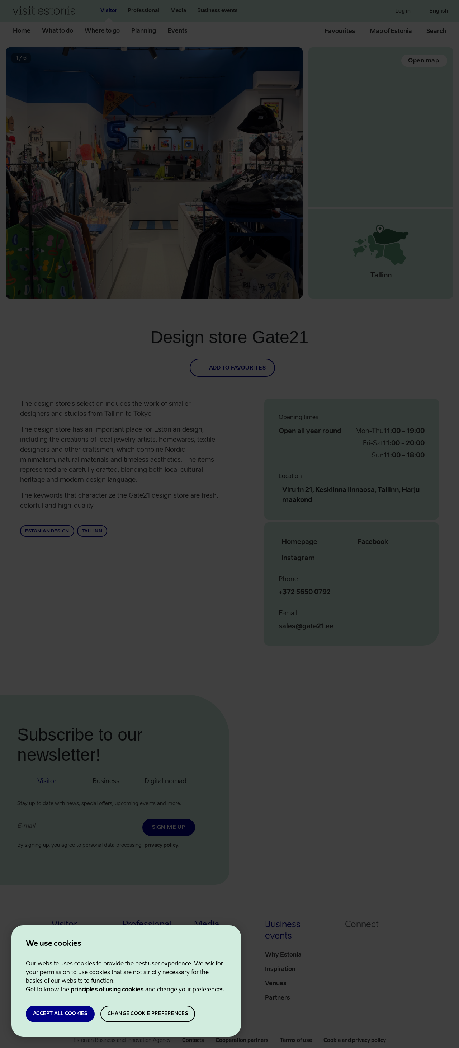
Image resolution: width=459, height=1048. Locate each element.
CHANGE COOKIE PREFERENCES (148, 1013)
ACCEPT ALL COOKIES (60, 1013)
